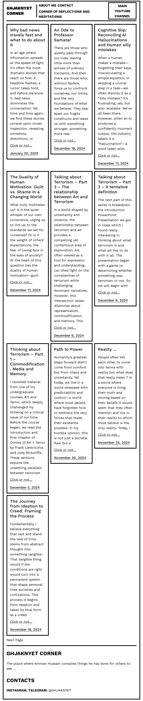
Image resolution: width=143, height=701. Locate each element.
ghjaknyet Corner (34, 653)
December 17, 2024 (113, 163)
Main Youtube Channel (122, 11)
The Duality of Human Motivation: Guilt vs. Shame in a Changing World (27, 187)
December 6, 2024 (69, 335)
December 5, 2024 (25, 487)
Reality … (107, 349)
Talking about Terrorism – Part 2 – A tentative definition (114, 184)
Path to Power (68, 349)
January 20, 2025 (24, 153)
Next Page (15, 640)
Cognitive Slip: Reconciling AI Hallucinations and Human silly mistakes (114, 40)
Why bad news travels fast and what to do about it (27, 37)
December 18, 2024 (69, 148)
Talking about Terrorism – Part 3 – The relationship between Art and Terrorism (71, 189)
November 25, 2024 (114, 442)
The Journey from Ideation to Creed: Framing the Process (26, 508)
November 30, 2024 (70, 458)
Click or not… (21, 145)
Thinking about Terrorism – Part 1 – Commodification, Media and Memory (27, 361)
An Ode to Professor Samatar (64, 35)
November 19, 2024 (25, 629)
